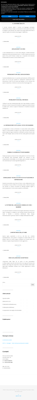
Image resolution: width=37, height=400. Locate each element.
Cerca (4, 282)
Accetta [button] (27, 16)
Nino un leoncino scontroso (18, 257)
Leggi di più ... (18, 36)
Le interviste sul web (7, 340)
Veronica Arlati (6, 41)
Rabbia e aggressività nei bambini (18, 152)
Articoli (18, 47)
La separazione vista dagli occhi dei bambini (18, 125)
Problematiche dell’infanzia (18, 99)
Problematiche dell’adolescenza (18, 74)
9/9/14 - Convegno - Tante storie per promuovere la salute (16, 343)
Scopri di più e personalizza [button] (18, 19)
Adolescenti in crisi (18, 49)
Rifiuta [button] (9, 16)
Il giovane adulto (19, 23)
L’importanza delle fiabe (18, 232)
